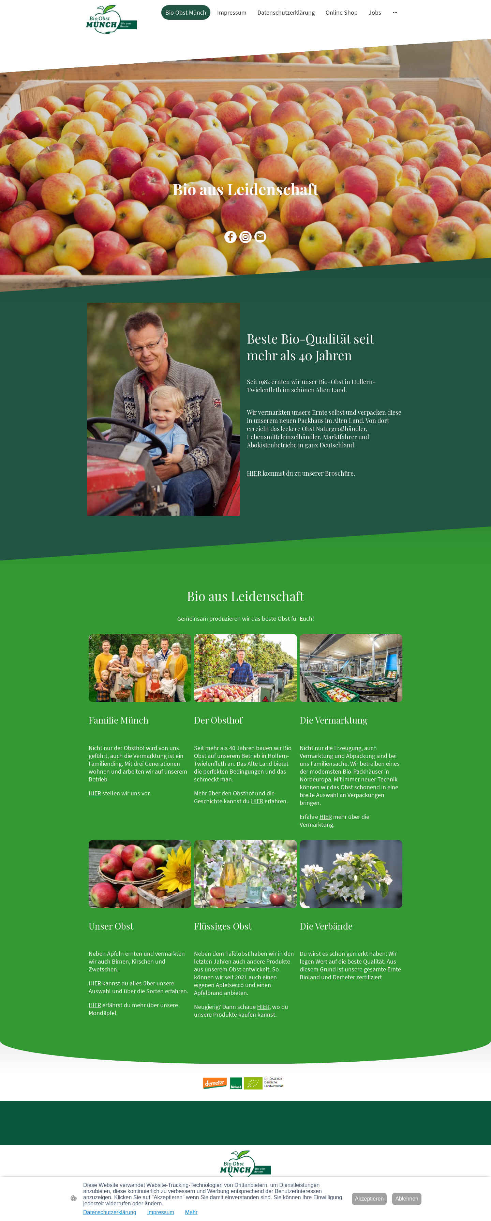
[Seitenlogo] (111, 19)
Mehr (191, 1212)
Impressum (160, 1212)
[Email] (260, 237)
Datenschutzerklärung (109, 1212)
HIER (95, 793)
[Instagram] (245, 237)
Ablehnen (406, 1199)
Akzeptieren (369, 1199)
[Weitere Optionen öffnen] (395, 12)
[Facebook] (230, 237)
